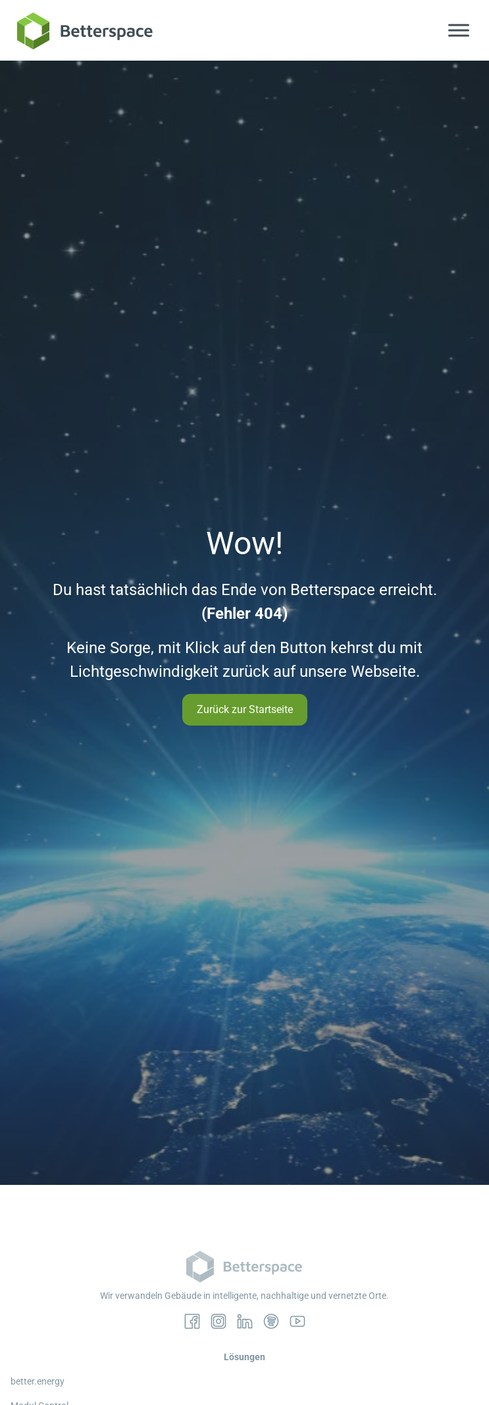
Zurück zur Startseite (245, 709)
